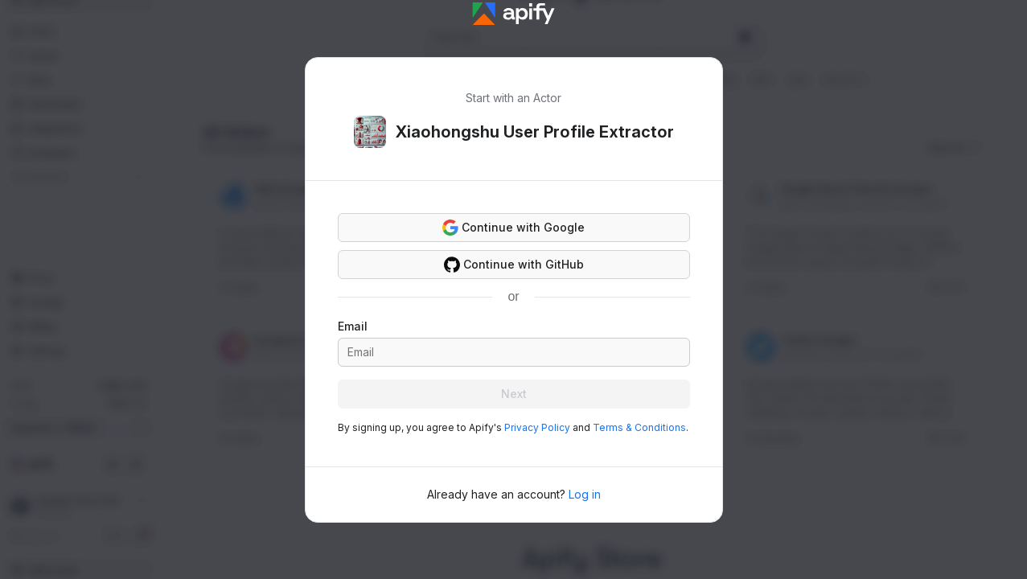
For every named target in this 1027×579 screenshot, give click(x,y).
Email (353, 326)
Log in (585, 494)
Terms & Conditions (639, 427)
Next (514, 393)
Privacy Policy (537, 427)
